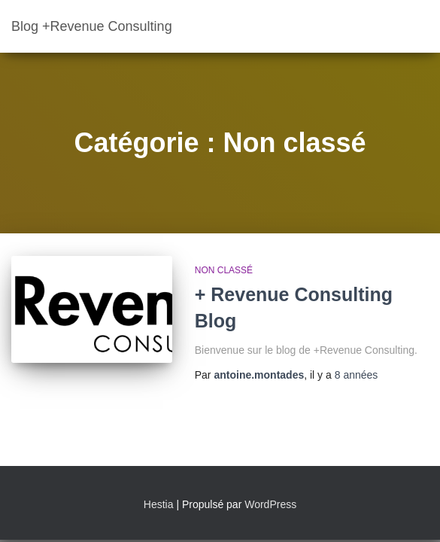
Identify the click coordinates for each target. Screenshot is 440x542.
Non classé (224, 270)
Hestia (159, 504)
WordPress (270, 504)
